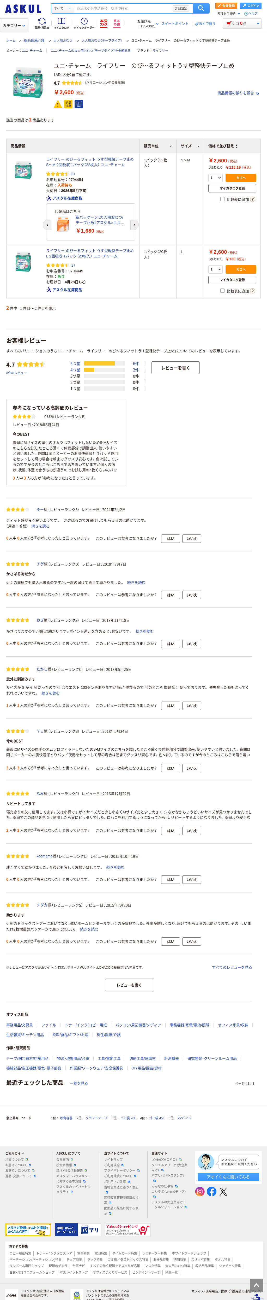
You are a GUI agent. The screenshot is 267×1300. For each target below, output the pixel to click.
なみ (40, 793)
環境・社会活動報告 (71, 1171)
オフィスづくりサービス (110, 1272)
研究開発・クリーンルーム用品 (212, 1058)
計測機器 (171, 1058)
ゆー (40, 509)
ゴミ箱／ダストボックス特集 (128, 1260)
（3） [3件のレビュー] (72, 265)
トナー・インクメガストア (54, 1253)
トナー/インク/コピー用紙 (86, 1025)
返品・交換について (20, 1176)
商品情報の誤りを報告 (238, 93)
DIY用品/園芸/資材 (147, 1068)
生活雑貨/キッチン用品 (25, 1035)
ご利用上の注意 (117, 1182)
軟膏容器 (66, 1118)
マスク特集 (153, 1266)
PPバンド (184, 1118)
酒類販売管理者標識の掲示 (121, 1200)
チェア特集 (74, 1260)
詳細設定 (181, 8)
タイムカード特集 (124, 1253)
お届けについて (18, 1165)
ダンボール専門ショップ (26, 1266)
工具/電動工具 (109, 1058)
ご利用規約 (114, 1165)
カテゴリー (14, 25)
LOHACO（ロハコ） (166, 1160)
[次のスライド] (134, 225)
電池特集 (101, 1253)
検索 (201, 8)
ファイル (48, 1025)
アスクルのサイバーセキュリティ (73, 1189)
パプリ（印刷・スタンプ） (167, 1178)
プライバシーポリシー (121, 1171)
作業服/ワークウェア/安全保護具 (96, 1068)
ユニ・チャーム (32, 51)
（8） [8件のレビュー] (72, 174)
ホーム (11, 41)
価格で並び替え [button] (222, 146)
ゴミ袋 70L (128, 1118)
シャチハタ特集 (230, 1266)
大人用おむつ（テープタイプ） (102, 41)
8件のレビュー (16, 372)
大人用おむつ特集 (177, 1266)
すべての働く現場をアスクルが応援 (115, 1266)
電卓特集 (83, 1253)
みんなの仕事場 (164, 1186)
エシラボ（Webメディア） (168, 1194)
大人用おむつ (62, 41)
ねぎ (40, 620)
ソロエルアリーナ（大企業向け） (169, 1167)
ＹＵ (40, 731)
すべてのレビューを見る (232, 967)
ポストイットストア (74, 1272)
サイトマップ (113, 1160)
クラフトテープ (96, 1118)
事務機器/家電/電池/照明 (189, 1025)
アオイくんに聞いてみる (228, 1177)
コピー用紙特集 (20, 1253)
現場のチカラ (58, 1266)
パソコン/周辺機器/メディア (138, 1025)
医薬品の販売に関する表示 (121, 1211)
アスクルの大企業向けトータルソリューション (169, 1205)
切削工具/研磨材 (142, 1058)
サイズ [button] (190, 146)
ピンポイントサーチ (146, 1272)
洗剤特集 (180, 1260)
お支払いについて (19, 1171)
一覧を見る (79, 1083)
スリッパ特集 (200, 1260)
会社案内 (64, 1160)
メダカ (42, 905)
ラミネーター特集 (154, 1253)
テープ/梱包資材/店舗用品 (27, 1058)
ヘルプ (253, 13)
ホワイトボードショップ (189, 1253)
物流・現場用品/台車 (73, 1058)
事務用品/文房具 (19, 1025)
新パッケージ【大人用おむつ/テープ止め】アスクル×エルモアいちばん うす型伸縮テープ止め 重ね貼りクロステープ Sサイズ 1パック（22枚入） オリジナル (101, 220)
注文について (16, 1160)
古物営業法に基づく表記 (121, 1189)
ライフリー (160, 51)
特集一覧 (171, 1272)
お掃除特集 (161, 1260)
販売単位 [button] (158, 146)
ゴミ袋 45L (156, 1118)
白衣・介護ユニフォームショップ (32, 1272)
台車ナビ (78, 1266)
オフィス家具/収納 (233, 1025)
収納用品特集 (204, 1266)
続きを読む (40, 526)
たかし (42, 669)
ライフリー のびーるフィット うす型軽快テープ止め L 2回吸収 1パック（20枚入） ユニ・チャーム (90, 253)
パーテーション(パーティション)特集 (35, 1260)
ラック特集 (95, 1260)
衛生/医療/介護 (34, 41)
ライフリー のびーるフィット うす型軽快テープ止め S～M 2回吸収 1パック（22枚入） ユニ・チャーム (90, 162)
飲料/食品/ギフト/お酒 (70, 1035)
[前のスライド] (47, 225)
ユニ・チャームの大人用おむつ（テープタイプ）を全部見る (91, 51)
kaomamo (44, 856)
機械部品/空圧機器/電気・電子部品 (33, 1068)
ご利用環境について (120, 1176)
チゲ (40, 564)
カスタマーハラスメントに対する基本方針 (73, 1178)
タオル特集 (222, 1260)
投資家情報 (66, 1165)
